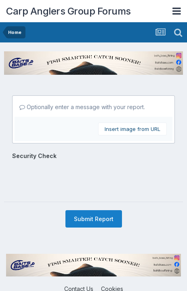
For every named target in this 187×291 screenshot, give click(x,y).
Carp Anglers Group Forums (68, 11)
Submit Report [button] (93, 187)
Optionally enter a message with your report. (82, 106)
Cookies (112, 257)
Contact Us (78, 257)
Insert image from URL (132, 129)
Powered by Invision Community (93, 275)
